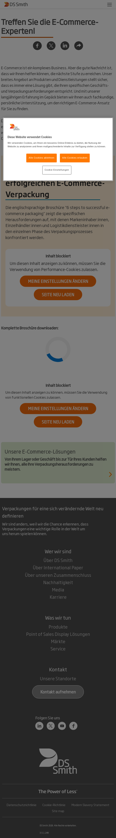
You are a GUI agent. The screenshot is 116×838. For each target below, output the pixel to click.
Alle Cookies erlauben (74, 157)
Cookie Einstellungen (57, 170)
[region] (58, 149)
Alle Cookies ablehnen (41, 157)
